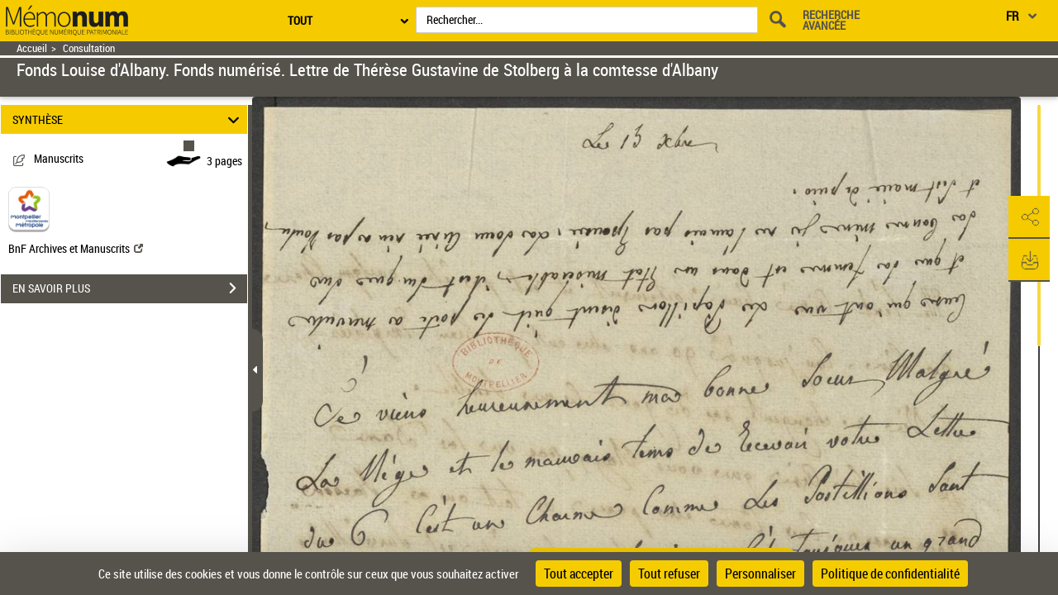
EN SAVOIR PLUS (129, 288)
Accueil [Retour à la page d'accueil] (32, 48)
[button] (1029, 217)
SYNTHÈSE (128, 119)
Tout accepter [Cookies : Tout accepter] (578, 573)
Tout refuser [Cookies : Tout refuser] (669, 573)
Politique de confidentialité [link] (890, 573)
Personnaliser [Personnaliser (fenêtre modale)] (760, 573)
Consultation (89, 48)
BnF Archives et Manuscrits (75, 248)
